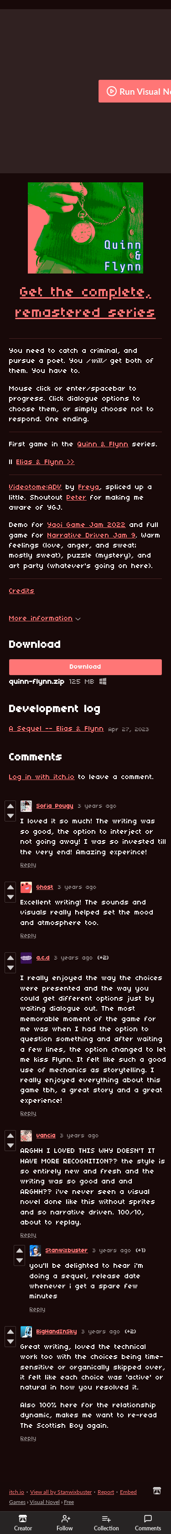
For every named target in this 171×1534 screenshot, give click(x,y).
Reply (28, 865)
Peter (77, 497)
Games (17, 1501)
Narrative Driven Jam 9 (91, 535)
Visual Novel (45, 1501)
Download (85, 667)
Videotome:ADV (35, 487)
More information (45, 618)
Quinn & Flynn (103, 444)
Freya (88, 487)
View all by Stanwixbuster (61, 1491)
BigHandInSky (56, 1332)
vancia (46, 1136)
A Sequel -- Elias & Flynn (56, 729)
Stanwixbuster (67, 1251)
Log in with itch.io (42, 777)
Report (106, 1491)
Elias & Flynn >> (45, 462)
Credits (22, 591)
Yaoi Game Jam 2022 (86, 525)
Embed (128, 1491)
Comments (148, 1523)
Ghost (44, 887)
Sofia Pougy (54, 806)
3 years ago (97, 806)
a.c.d (43, 958)
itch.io (16, 1491)
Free (69, 1501)
